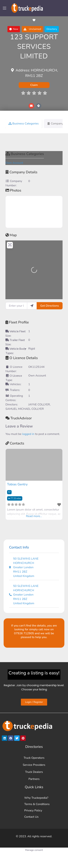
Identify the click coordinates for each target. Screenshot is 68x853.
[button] (13, 29)
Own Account (14, 163)
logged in (28, 434)
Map (11, 235)
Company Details (21, 172)
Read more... (34, 516)
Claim (34, 85)
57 (9, 492)
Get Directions (49, 306)
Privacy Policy (33, 810)
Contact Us (31, 817)
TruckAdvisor (18, 418)
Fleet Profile (17, 322)
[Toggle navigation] (4, 8)
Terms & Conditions (37, 804)
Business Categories (24, 153)
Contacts (14, 443)
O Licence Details (21, 357)
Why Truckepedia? (36, 798)
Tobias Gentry (17, 484)
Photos (13, 190)
